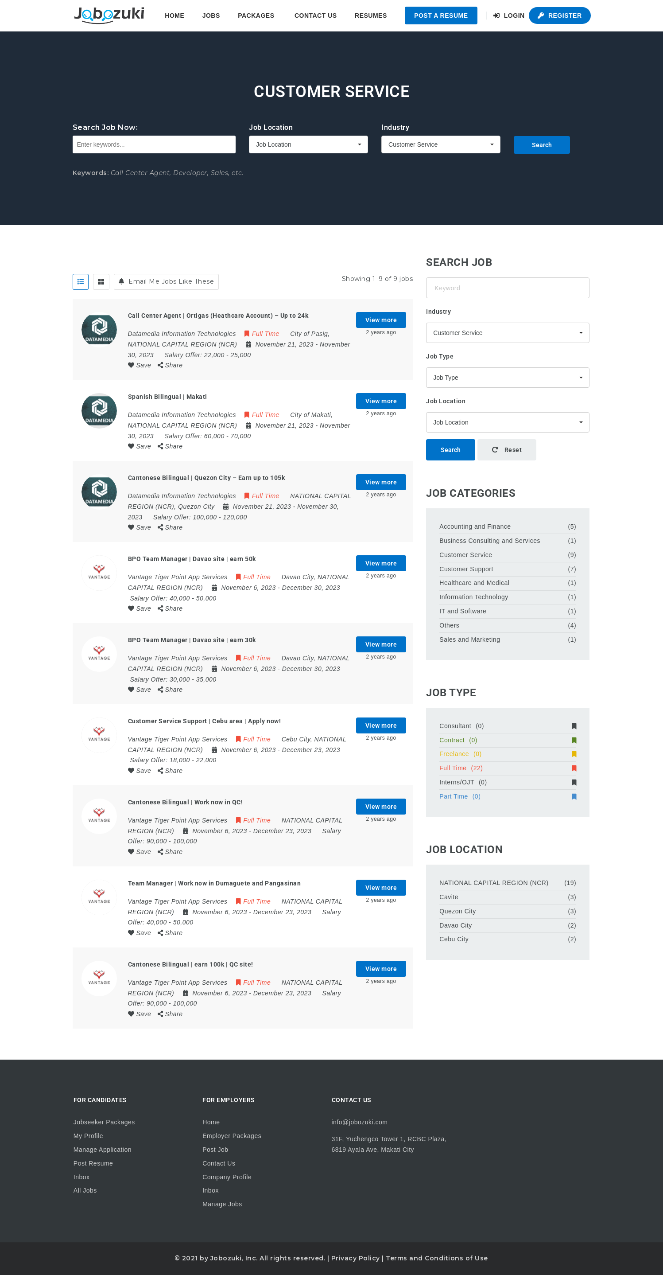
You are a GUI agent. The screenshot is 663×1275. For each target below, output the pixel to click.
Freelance (507, 753)
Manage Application (103, 1149)
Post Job (215, 1149)
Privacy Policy (355, 1258)
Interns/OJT (507, 782)
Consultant (507, 725)
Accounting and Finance (475, 526)
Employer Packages (231, 1135)
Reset (507, 449)
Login (509, 15)
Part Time (507, 796)
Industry (395, 127)
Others (449, 625)
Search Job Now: (105, 127)
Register (560, 15)
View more (381, 320)
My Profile (88, 1135)
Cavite (448, 897)
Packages (256, 15)
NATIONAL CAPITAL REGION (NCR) (493, 882)
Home (174, 15)
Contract (507, 740)
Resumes (371, 15)
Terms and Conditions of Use (437, 1258)
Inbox (82, 1177)
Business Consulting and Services (489, 540)
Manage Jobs (222, 1204)
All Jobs (85, 1190)
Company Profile (227, 1177)
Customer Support (466, 569)
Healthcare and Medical (474, 582)
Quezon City (457, 911)
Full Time (507, 768)
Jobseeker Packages (104, 1122)
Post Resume (93, 1163)
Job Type (440, 356)
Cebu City (454, 939)
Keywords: (91, 173)
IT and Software (462, 611)
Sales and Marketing (469, 639)
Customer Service (465, 554)
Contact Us (316, 15)
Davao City (455, 925)
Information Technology (473, 596)
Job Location (271, 127)
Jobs (211, 15)
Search (542, 144)
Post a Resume (441, 15)
